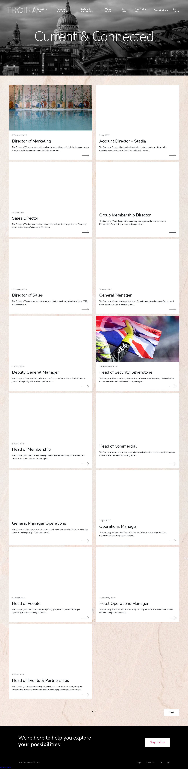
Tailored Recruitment (63, 10)
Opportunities (161, 10)
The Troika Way (140, 10)
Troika (22, 10)
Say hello (157, 742)
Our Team (124, 10)
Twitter (168, 762)
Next (171, 712)
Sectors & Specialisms (86, 10)
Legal (139, 762)
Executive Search (42, 10)
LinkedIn (161, 762)
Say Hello (176, 10)
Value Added (108, 10)
